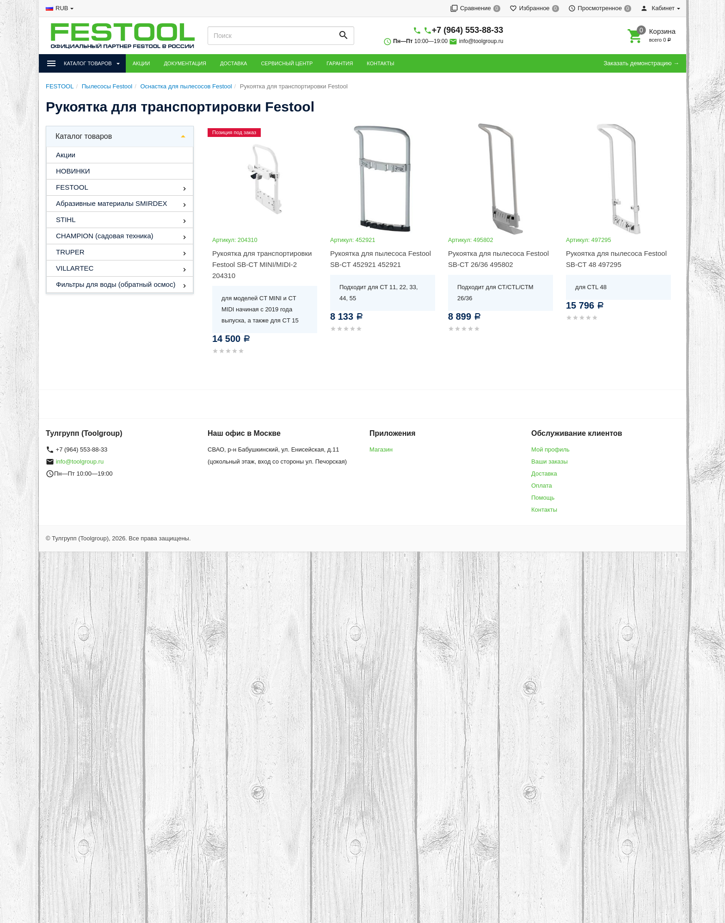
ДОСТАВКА (233, 63)
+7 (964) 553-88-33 (468, 30)
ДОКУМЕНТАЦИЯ (185, 63)
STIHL (66, 219)
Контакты (544, 509)
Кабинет (657, 8)
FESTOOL (72, 187)
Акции (65, 155)
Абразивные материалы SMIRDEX (111, 203)
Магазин (381, 449)
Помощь (542, 497)
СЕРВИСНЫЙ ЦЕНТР (287, 63)
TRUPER (70, 252)
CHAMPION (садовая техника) (104, 236)
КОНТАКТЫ (380, 63)
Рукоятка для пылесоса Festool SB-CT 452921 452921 (380, 258)
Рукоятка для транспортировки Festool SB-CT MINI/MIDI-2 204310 (262, 264)
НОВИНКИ (73, 171)
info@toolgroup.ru (481, 41)
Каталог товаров (83, 136)
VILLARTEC (74, 268)
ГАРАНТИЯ (339, 63)
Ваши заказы (549, 461)
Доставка (544, 473)
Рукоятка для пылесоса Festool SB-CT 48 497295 (616, 258)
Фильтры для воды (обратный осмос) (115, 284)
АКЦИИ (141, 63)
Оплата (541, 485)
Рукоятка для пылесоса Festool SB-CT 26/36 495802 (498, 258)
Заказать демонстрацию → (641, 63)
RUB (61, 8)
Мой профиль (550, 449)
